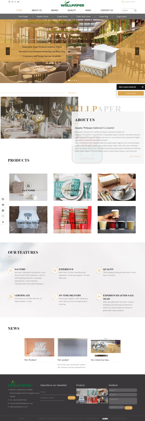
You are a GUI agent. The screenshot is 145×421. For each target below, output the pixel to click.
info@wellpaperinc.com (24, 403)
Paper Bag (103, 16)
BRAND (54, 10)
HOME (19, 10)
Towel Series (62, 16)
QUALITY (72, 10)
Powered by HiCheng (119, 418)
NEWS (88, 10)
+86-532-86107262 (20, 400)
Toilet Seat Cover (83, 16)
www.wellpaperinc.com (18, 407)
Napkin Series (42, 16)
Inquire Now (131, 93)
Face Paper (23, 16)
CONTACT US (107, 10)
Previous (8, 51)
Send (70, 398)
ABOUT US (37, 10)
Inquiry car (130, 2)
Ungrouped (121, 16)
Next (137, 51)
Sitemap (21, 418)
